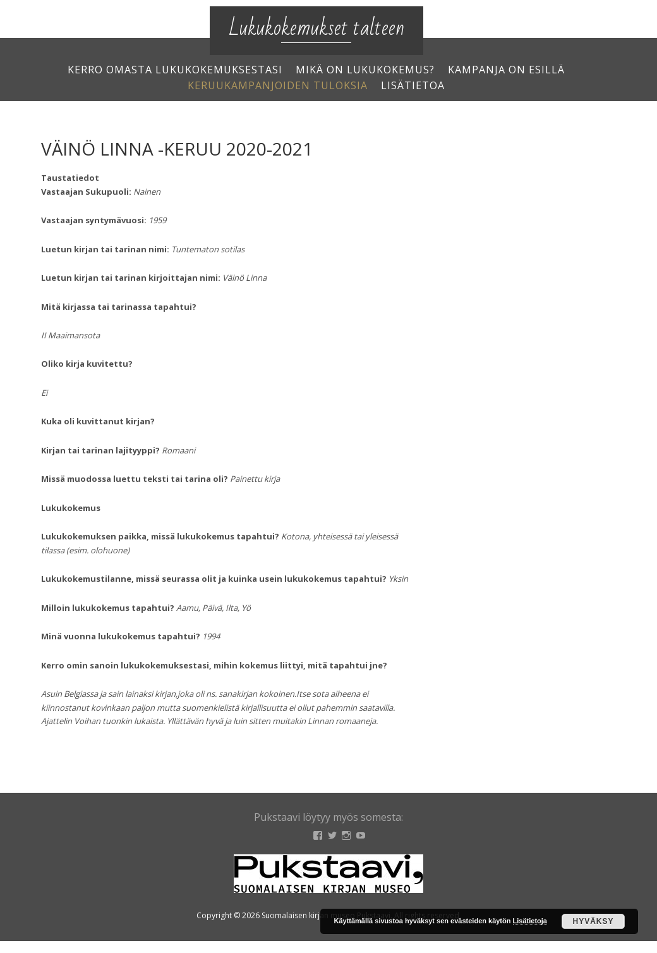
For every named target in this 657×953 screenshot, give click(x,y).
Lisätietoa (413, 85)
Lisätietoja (530, 921)
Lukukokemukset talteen (316, 28)
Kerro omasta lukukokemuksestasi (175, 70)
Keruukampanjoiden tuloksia (278, 85)
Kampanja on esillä (506, 70)
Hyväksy (592, 921)
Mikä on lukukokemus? (365, 70)
